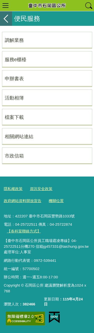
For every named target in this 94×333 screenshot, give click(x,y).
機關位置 (56, 201)
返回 (6, 18)
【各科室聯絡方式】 (24, 231)
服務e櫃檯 (16, 59)
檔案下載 (14, 117)
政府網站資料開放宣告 (22, 201)
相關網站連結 (19, 136)
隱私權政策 (13, 189)
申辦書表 (14, 78)
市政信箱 (14, 155)
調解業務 (14, 40)
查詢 (88, 5)
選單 (5, 5)
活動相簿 (14, 98)
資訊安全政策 (41, 189)
